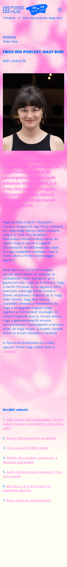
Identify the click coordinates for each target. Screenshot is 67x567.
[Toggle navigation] (59, 10)
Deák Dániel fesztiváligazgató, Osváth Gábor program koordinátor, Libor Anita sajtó (33, 424)
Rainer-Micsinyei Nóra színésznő (31, 438)
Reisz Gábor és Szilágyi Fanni (28, 500)
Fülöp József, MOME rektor (27, 448)
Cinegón (9, 351)
